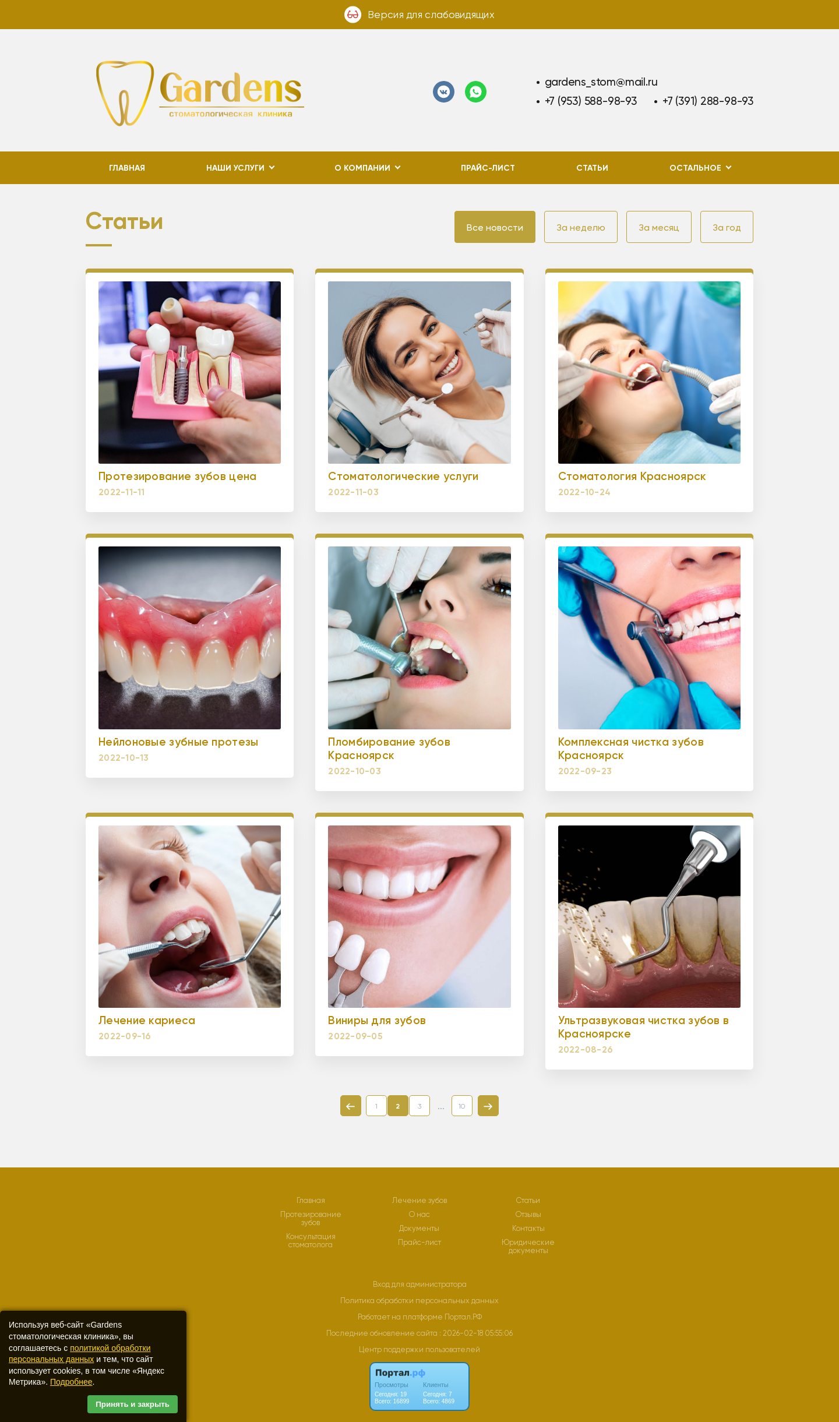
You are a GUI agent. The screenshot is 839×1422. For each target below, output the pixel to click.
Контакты (528, 1229)
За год (727, 227)
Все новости (495, 227)
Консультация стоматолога (311, 1241)
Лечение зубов (419, 1201)
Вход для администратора (420, 1284)
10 (462, 1106)
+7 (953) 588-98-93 (591, 101)
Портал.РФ (463, 1316)
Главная (127, 168)
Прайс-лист (488, 168)
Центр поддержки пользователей (419, 1349)
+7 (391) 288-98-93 (707, 101)
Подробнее (71, 1381)
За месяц (659, 227)
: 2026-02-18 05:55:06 (476, 1333)
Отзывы (528, 1215)
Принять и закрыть (133, 1404)
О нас (419, 1215)
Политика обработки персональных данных (419, 1300)
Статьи (592, 168)
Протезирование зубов (310, 1219)
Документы (419, 1229)
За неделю (580, 227)
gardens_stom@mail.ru (601, 82)
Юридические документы (528, 1246)
